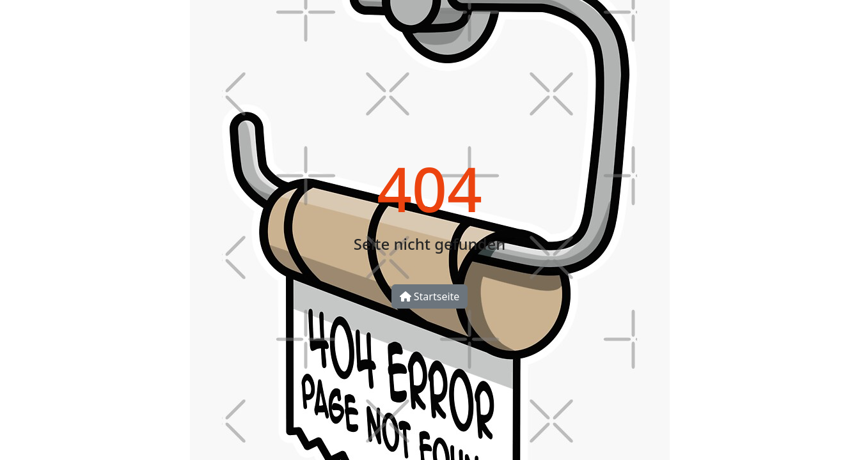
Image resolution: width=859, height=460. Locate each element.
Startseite (430, 296)
